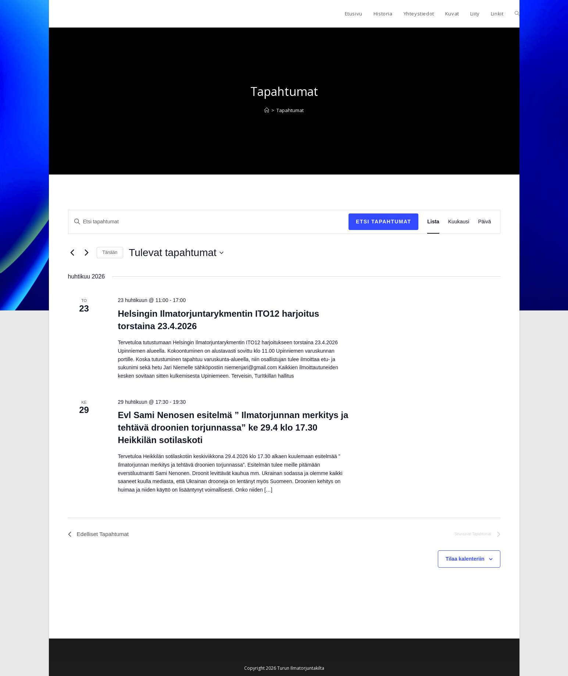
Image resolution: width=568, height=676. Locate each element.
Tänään (110, 252)
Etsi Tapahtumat (383, 221)
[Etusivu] (266, 110)
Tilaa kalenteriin (465, 559)
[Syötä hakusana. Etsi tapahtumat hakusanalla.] (208, 221)
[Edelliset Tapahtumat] (72, 252)
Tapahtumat (290, 110)
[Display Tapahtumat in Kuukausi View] (458, 221)
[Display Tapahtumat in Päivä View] (484, 221)
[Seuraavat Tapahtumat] (86, 252)
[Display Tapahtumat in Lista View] (433, 221)
